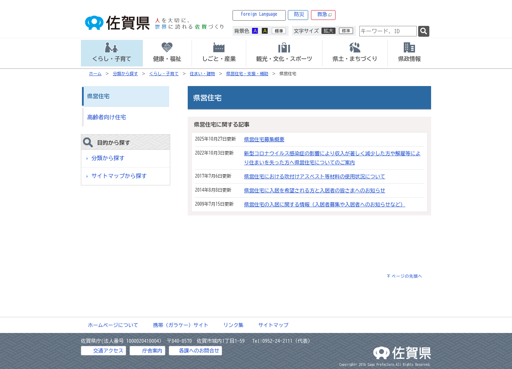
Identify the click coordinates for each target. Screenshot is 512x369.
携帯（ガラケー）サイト (180, 325)
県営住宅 (98, 96)
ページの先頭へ (407, 276)
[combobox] (388, 31)
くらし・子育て (164, 73)
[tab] (112, 53)
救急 (324, 14)
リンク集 (233, 325)
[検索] (423, 31)
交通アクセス (108, 350)
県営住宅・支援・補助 (247, 73)
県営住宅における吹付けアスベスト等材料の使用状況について (314, 176)
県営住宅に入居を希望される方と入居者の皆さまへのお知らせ (314, 190)
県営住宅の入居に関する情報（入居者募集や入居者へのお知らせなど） (325, 204)
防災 (299, 14)
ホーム (95, 73)
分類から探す (125, 73)
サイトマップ (273, 325)
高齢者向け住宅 (106, 117)
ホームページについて (113, 325)
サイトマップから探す (119, 176)
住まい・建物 (202, 73)
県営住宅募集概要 (264, 139)
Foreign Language (259, 14)
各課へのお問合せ (199, 350)
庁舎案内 (152, 350)
